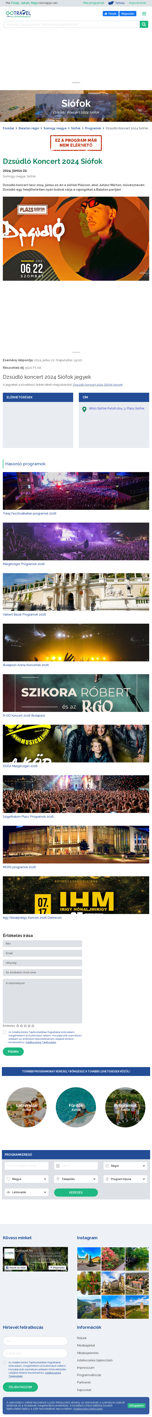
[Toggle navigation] (144, 13)
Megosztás (57, 1267)
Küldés (13, 1051)
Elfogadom (137, 1405)
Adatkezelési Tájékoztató (40, 1042)
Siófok (76, 128)
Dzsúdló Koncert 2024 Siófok (54, 161)
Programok (93, 128)
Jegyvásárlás (137, 3)
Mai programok (93, 3)
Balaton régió (29, 128)
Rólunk (82, 1338)
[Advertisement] (76, 58)
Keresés (76, 1192)
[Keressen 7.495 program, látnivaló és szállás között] (72, 24)
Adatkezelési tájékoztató (95, 1360)
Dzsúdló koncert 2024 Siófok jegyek (97, 384)
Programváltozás (89, 1375)
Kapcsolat (84, 1390)
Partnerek (84, 1382)
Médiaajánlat (86, 1345)
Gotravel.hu (24, 1251)
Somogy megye (55, 128)
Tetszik (15, 1267)
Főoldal (8, 128)
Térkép (115, 3)
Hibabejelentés (88, 1353)
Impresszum (85, 1367)
